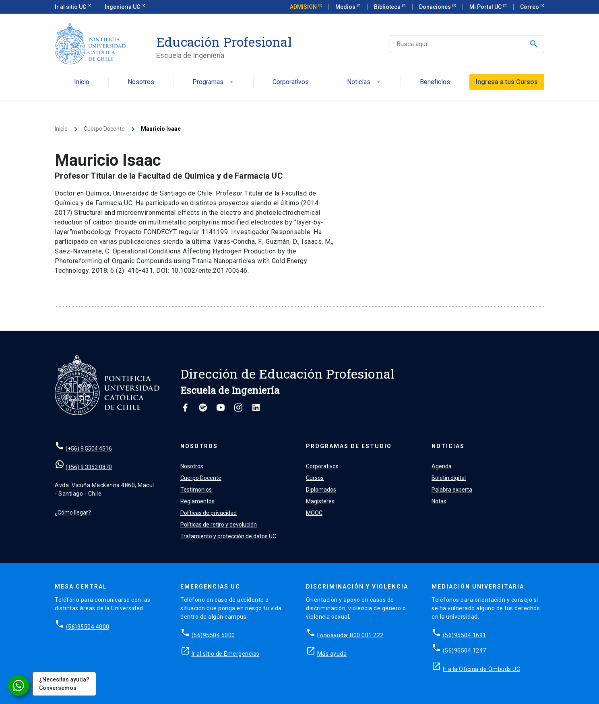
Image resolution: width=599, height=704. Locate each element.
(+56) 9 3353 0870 (89, 467)
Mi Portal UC (486, 7)
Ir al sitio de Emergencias (226, 653)
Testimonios (196, 489)
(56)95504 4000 (87, 627)
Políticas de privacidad (208, 513)
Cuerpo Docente (104, 129)
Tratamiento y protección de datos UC (228, 536)
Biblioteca (388, 7)
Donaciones (435, 7)
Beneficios (435, 82)
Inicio (81, 82)
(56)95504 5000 (213, 635)
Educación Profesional (224, 41)
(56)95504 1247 (464, 650)
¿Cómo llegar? (73, 512)
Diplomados (321, 489)
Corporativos (291, 82)
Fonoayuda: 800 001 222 (350, 635)
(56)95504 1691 (464, 635)
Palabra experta (452, 489)
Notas (439, 501)
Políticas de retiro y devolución (218, 524)
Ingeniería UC (123, 7)
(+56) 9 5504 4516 (89, 448)
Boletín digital (449, 478)
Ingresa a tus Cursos (507, 82)
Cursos (315, 478)
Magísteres (320, 501)
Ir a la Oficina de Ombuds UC (481, 669)
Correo (530, 7)
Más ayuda (332, 653)
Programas (213, 82)
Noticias (364, 82)
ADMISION (304, 7)
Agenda (442, 466)
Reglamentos (197, 501)
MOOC (314, 513)
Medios (346, 7)
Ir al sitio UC (71, 7)
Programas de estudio (349, 446)
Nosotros (141, 82)
